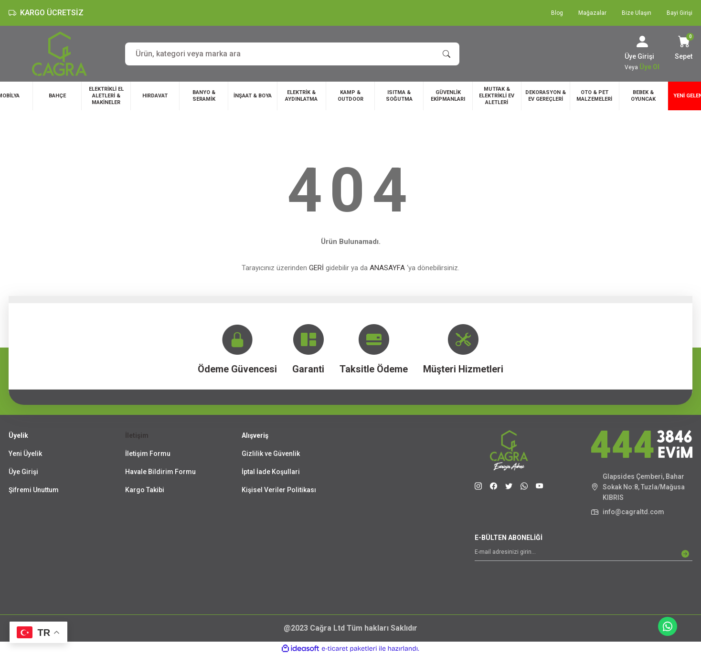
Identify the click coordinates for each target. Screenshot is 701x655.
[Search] (292, 53)
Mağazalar (592, 13)
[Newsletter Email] (583, 554)
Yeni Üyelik (25, 453)
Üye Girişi (23, 471)
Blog (557, 13)
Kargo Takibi (144, 490)
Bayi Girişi (679, 13)
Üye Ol (649, 67)
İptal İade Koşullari (271, 471)
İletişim (137, 435)
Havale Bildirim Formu (160, 471)
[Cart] (683, 49)
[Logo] (59, 54)
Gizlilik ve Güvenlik (271, 453)
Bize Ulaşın (636, 13)
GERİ (316, 268)
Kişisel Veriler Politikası (279, 490)
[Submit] (685, 554)
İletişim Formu (147, 453)
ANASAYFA (387, 268)
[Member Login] (642, 41)
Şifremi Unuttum (34, 490)
